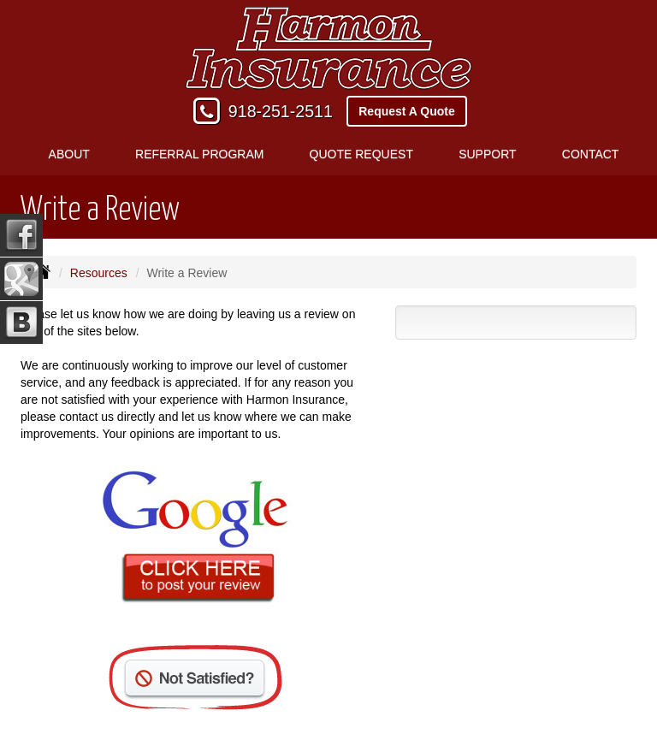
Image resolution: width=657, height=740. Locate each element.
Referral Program (199, 154)
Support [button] (487, 154)
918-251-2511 (280, 111)
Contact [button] (590, 154)
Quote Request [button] (361, 154)
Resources (98, 273)
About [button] (69, 154)
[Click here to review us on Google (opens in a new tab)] (195, 539)
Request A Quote (406, 111)
